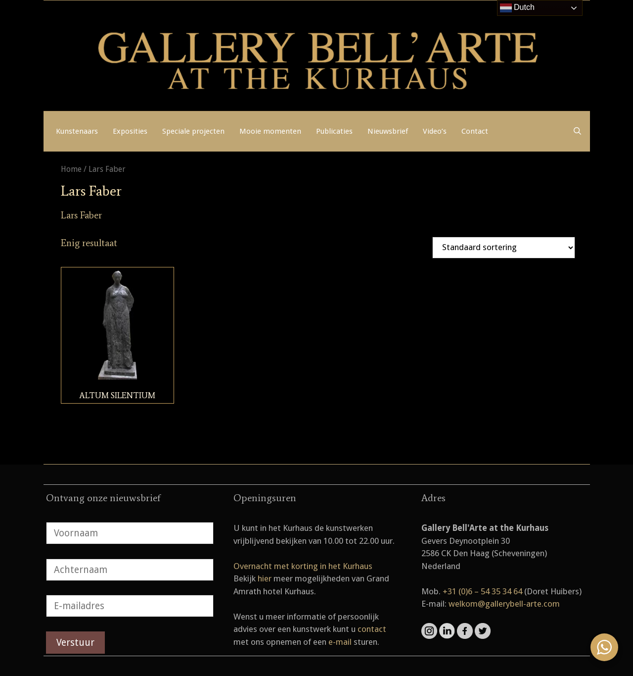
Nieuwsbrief (387, 131)
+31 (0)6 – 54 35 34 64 (482, 591)
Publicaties (334, 131)
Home (71, 169)
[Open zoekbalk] (577, 131)
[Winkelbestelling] (503, 248)
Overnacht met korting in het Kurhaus (302, 566)
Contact (474, 131)
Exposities (130, 131)
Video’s (435, 131)
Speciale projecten (193, 131)
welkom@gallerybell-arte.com (504, 604)
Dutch (517, 8)
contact (372, 629)
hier (264, 578)
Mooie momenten (270, 131)
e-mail (340, 642)
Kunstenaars (77, 131)
